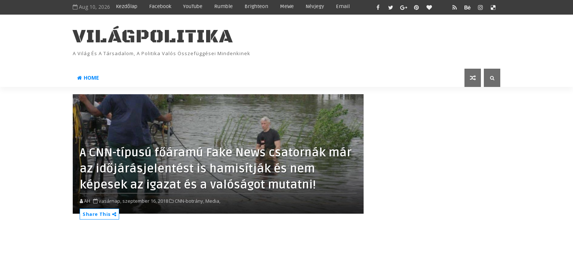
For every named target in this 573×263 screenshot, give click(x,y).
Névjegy (315, 6)
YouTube (192, 6)
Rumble (223, 6)
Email (343, 6)
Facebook (160, 6)
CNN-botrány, (189, 201)
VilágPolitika (153, 37)
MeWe (287, 6)
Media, (212, 201)
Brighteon (256, 6)
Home (88, 77)
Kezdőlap (126, 6)
